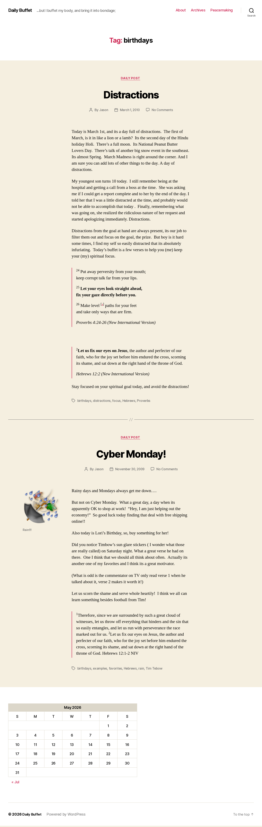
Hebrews (129, 401)
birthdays (84, 401)
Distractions (131, 94)
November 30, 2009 (129, 470)
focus (117, 401)
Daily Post (131, 78)
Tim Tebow (156, 670)
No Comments (163, 110)
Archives (198, 10)
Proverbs (145, 401)
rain (143, 670)
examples (100, 670)
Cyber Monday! (131, 454)
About (181, 10)
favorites (116, 670)
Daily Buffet (21, 10)
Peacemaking (221, 10)
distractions (102, 401)
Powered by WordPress (67, 815)
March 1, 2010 (129, 110)
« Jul (15, 783)
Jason (102, 110)
